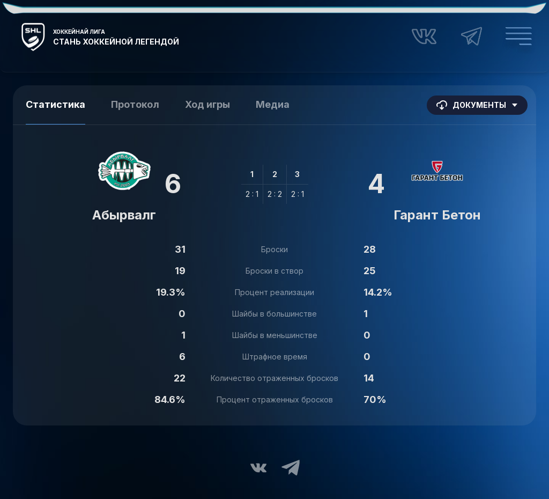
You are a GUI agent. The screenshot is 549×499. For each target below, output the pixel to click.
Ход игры (207, 104)
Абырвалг (124, 215)
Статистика (55, 104)
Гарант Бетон (437, 215)
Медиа (273, 104)
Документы (477, 105)
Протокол (135, 104)
